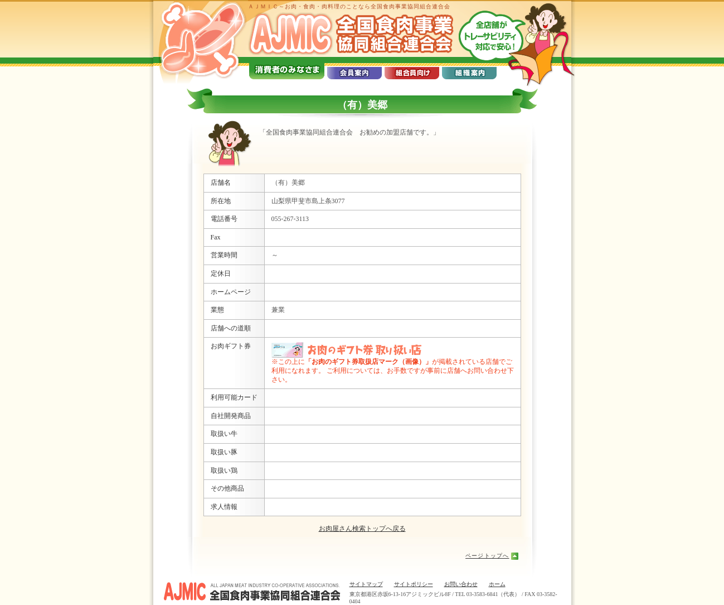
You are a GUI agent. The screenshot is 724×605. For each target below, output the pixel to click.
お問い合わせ (461, 584)
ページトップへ (487, 556)
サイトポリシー (413, 584)
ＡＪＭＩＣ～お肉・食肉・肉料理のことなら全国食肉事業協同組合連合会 (349, 6)
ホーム (497, 584)
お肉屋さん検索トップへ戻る (362, 528)
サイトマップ (366, 584)
